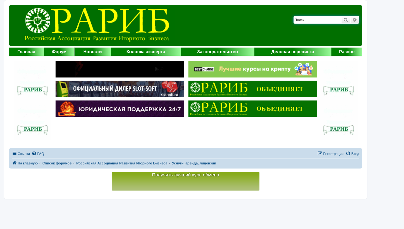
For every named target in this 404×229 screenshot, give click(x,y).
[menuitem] (38, 153)
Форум (59, 51)
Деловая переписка (292, 51)
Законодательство (217, 51)
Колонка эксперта (146, 51)
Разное (346, 51)
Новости (92, 51)
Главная (26, 51)
